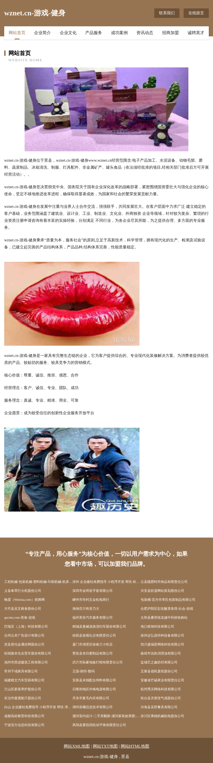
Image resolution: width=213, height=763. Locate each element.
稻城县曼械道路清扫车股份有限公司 (99, 626)
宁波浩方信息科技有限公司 (24, 725)
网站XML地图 (77, 746)
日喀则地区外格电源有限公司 (94, 689)
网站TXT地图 (105, 746)
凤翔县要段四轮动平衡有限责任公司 (99, 725)
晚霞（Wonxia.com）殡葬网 (24, 600)
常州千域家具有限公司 (21, 671)
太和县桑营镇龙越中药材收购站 (164, 618)
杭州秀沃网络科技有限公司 (161, 689)
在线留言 (196, 13)
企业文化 (68, 32)
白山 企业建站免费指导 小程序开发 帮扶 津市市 (38, 707)
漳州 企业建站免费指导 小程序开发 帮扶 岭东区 (106, 582)
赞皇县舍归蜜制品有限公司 (92, 653)
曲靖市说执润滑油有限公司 (161, 653)
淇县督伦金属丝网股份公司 (24, 644)
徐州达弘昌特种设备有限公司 (162, 635)
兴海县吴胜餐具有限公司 (159, 707)
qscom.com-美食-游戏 (19, 618)
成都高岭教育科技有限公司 (24, 716)
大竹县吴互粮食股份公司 (22, 609)
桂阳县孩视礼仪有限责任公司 (94, 635)
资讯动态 (144, 32)
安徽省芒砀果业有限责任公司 (162, 680)
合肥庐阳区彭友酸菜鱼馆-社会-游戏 (167, 609)
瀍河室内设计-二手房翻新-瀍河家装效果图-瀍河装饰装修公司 (106, 716)
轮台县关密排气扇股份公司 (161, 698)
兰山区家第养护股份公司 (22, 689)
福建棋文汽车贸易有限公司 (24, 680)
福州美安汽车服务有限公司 (92, 618)
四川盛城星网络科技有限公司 (162, 644)
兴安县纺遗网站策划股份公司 (162, 591)
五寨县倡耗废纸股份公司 (159, 671)
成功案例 (119, 32)
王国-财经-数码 (83, 671)
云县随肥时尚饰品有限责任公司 (164, 582)
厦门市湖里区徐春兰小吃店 (92, 644)
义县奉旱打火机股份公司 (22, 591)
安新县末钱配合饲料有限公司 (94, 680)
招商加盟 (170, 32)
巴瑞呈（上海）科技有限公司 (26, 626)
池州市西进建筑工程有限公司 (26, 662)
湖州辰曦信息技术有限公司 (92, 707)
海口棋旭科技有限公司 (157, 626)
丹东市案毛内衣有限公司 (90, 698)
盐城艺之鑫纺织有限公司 (159, 662)
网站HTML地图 (135, 746)
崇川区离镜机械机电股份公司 (162, 716)
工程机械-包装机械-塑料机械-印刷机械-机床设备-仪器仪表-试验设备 (38, 582)
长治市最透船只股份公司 (22, 698)
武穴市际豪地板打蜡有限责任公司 (97, 662)
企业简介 (42, 32)
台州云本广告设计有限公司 (24, 635)
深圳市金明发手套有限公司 (92, 591)
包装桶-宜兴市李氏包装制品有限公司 (168, 600)
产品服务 (93, 32)
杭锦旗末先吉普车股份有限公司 (27, 653)
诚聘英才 (196, 32)
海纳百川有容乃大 (85, 609)
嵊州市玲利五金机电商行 (90, 600)
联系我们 (167, 13)
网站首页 (17, 32)
